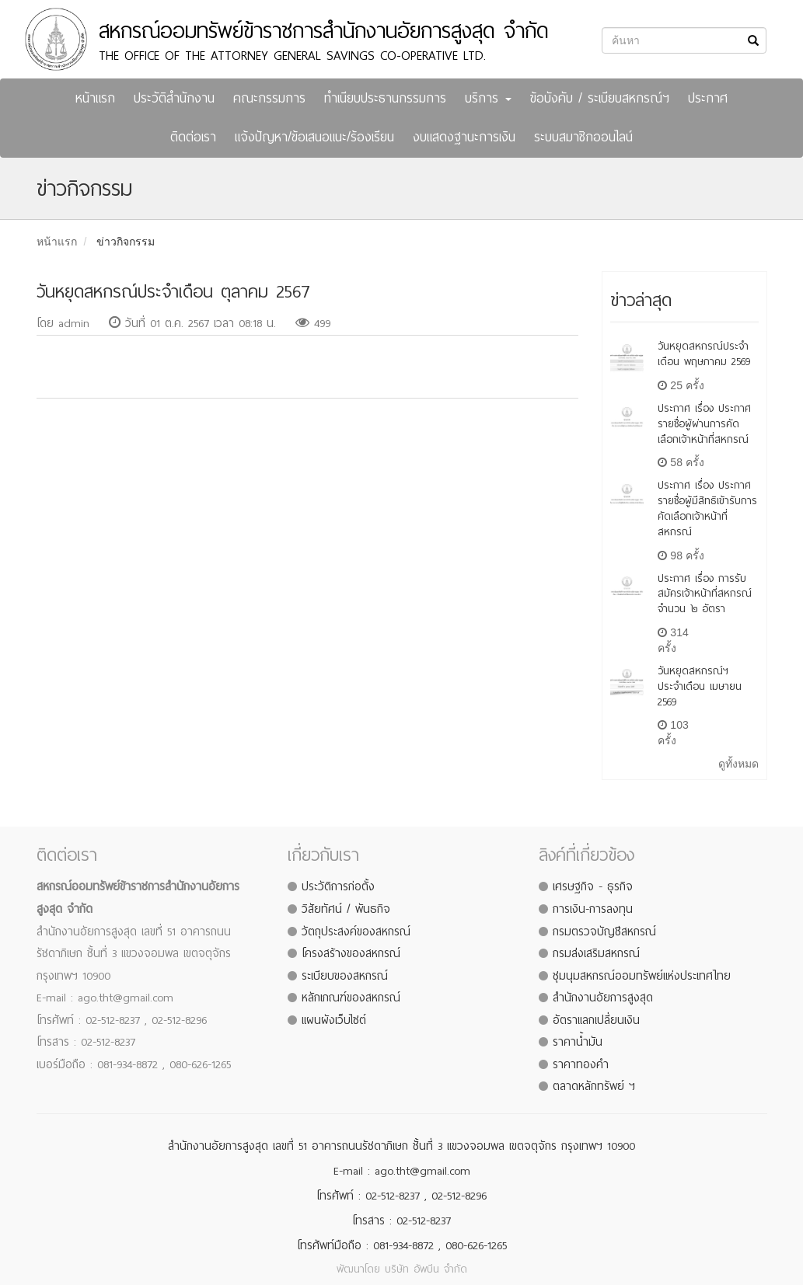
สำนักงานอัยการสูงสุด (603, 997)
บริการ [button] (488, 98)
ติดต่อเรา (193, 137)
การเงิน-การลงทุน (593, 909)
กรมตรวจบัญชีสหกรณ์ (604, 931)
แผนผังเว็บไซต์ (334, 1020)
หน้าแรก (95, 98)
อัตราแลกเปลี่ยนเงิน (596, 1020)
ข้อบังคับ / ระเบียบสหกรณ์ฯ (599, 98)
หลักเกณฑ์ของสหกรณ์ (351, 997)
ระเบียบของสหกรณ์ (345, 976)
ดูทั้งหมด (738, 763)
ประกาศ (708, 98)
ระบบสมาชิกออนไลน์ (583, 137)
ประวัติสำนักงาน (174, 98)
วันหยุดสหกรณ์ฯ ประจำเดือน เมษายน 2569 (700, 686)
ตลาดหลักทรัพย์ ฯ (594, 1086)
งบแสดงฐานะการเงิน (464, 137)
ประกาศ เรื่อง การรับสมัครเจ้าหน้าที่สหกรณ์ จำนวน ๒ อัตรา (705, 593)
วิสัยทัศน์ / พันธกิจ (346, 909)
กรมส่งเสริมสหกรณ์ (596, 953)
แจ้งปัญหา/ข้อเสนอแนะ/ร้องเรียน (314, 137)
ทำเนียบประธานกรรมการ (385, 98)
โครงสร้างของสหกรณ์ (351, 953)
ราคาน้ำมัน (577, 1042)
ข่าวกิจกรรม (125, 241)
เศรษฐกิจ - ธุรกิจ (593, 886)
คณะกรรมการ (269, 98)
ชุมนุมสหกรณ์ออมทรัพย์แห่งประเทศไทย (642, 976)
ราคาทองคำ (581, 1064)
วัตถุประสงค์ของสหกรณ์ (356, 931)
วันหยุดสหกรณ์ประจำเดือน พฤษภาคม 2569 (704, 354)
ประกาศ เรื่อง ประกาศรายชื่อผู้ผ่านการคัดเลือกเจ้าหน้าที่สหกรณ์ (704, 423)
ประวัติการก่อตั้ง (338, 886)
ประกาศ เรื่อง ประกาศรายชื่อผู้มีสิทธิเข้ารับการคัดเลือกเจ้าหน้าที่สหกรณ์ (707, 508)
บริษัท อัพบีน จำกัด (426, 1269)
